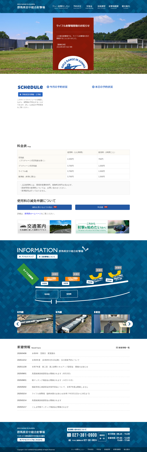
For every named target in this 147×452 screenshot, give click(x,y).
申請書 (100, 207)
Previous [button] (18, 324)
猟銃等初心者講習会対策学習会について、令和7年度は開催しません (60, 387)
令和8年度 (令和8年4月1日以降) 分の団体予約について (55, 360)
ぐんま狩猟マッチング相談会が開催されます (50, 407)
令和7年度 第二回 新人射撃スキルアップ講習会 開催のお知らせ (60, 367)
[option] (35, 321)
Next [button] (129, 324)
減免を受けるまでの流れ (42, 207)
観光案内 (125, 7)
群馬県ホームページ (33, 214)
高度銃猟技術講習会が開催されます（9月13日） (52, 374)
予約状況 (77, 7)
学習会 (89, 7)
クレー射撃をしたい (62, 7)
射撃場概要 (113, 7)
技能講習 (101, 7)
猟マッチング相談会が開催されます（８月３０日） (53, 380)
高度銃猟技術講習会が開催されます (46, 400)
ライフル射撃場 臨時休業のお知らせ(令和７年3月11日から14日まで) (61, 394)
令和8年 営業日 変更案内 (43, 353)
